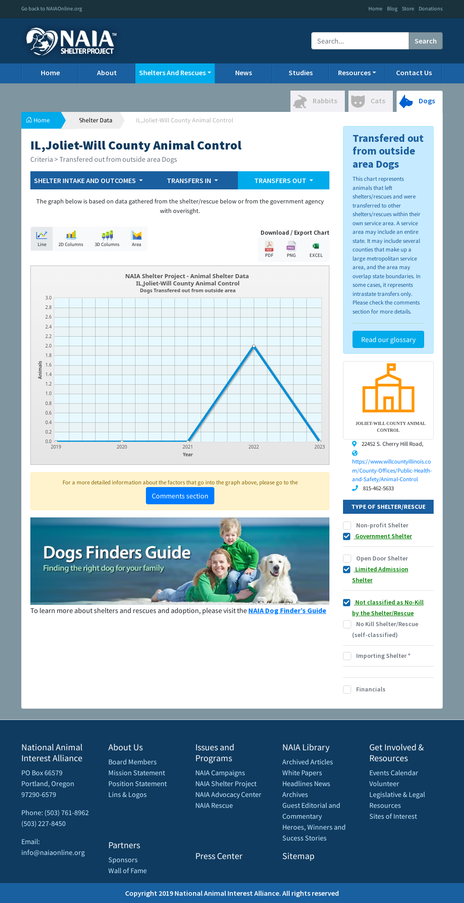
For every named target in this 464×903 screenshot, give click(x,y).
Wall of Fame (127, 870)
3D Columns (107, 238)
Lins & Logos (127, 794)
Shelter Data (95, 120)
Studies (301, 72)
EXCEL (316, 249)
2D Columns (70, 238)
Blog (392, 8)
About (107, 72)
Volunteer (384, 783)
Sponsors (123, 859)
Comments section (180, 495)
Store (408, 8)
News (243, 72)
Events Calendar (393, 772)
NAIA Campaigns (220, 772)
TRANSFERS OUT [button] (281, 180)
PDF (269, 249)
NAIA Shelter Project (225, 783)
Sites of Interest (393, 816)
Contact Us (414, 72)
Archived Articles (307, 761)
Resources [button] (354, 72)
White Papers (302, 772)
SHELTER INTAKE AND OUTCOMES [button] (85, 180)
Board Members (132, 761)
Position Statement (137, 783)
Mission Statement (136, 772)
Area (136, 238)
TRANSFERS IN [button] (190, 180)
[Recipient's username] (360, 40)
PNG (291, 249)
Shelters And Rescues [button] (172, 72)
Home (375, 8)
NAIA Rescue (214, 805)
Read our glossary (388, 339)
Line (41, 238)
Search (426, 40)
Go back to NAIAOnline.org (51, 8)
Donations (431, 8)
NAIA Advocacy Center (228, 794)
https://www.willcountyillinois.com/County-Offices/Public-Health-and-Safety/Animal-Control (392, 470)
